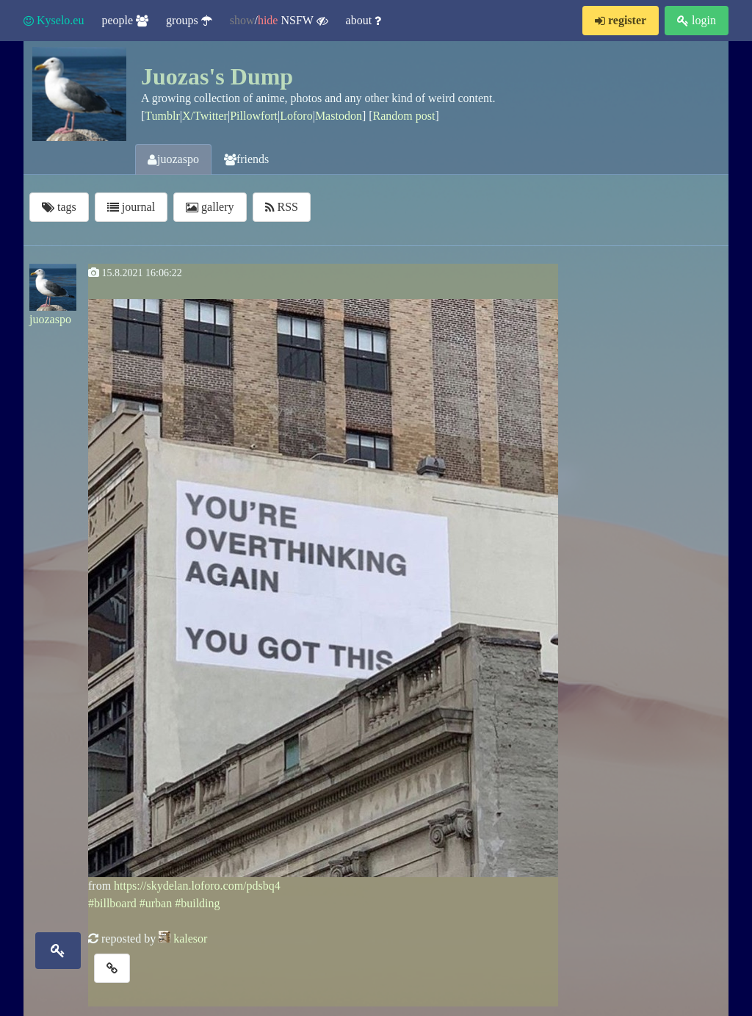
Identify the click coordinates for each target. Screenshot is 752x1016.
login (696, 20)
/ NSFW (279, 20)
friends (246, 159)
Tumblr (162, 115)
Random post (404, 115)
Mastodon (338, 115)
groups (189, 20)
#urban (156, 903)
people (124, 20)
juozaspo (173, 159)
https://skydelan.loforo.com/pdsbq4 (197, 885)
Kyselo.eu (54, 20)
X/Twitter (205, 115)
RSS (281, 207)
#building (197, 903)
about (364, 20)
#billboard (112, 903)
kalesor (190, 938)
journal (131, 207)
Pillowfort (254, 115)
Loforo (296, 115)
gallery (210, 207)
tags (59, 207)
